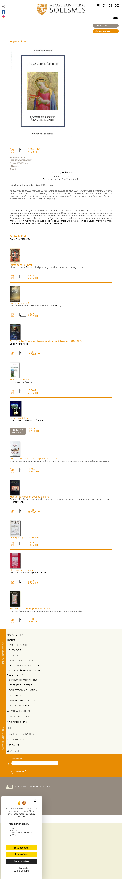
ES (110, 5)
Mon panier (104, 31)
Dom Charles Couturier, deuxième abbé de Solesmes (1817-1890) (46, 341)
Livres (11, 640)
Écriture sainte (18, 645)
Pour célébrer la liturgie (24, 670)
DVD (9, 728)
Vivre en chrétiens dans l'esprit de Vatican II (33, 458)
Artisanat (13, 745)
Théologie (15, 650)
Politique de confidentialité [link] (22, 869)
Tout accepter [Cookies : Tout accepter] (21, 847)
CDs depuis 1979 (17, 722)
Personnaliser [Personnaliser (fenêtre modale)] (22, 861)
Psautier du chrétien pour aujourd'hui (30, 608)
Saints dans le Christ (21, 265)
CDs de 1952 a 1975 (18, 716)
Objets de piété (17, 751)
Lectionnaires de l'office (24, 665)
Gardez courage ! (19, 303)
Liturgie (13, 655)
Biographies (16, 695)
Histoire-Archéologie (22, 700)
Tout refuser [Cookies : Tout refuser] (21, 854)
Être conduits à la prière (23, 570)
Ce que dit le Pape (19, 705)
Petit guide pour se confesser (26, 538)
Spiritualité (16, 675)
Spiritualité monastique (23, 680)
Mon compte (103, 25)
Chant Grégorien (18, 711)
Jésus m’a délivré (19, 418)
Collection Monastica (23, 690)
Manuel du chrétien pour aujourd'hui (30, 497)
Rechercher (16, 759)
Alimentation (15, 739)
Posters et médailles (20, 734)
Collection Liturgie (21, 660)
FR (98, 5)
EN (104, 5)
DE (117, 5)
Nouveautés (15, 635)
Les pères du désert (20, 685)
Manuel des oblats (20, 379)
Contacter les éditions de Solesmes (32, 787)
